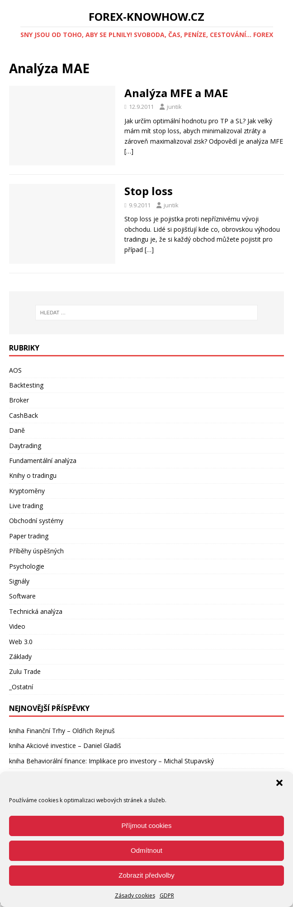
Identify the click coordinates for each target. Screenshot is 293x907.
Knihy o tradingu (33, 475)
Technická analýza (35, 611)
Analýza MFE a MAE (176, 92)
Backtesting (26, 385)
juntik (174, 107)
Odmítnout (146, 850)
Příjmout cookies (147, 825)
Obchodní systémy (36, 520)
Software (22, 596)
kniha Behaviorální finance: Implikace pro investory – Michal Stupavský (111, 761)
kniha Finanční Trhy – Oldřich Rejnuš (62, 730)
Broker (19, 400)
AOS (15, 370)
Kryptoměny (27, 490)
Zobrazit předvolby (146, 875)
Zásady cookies (135, 895)
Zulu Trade (25, 671)
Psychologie (26, 566)
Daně (17, 430)
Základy (20, 656)
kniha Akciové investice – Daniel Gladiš (65, 745)
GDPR (167, 895)
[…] (128, 151)
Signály (19, 581)
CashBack (23, 415)
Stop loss (148, 190)
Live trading (26, 505)
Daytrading (25, 445)
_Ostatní (21, 687)
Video (17, 626)
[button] (279, 782)
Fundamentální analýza (42, 460)
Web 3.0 (21, 641)
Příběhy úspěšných (36, 551)
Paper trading (28, 536)
